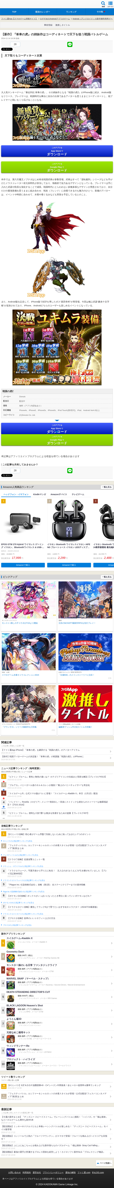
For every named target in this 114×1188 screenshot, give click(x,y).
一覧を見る (107, 487)
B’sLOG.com (98, 1172)
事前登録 (48, 25)
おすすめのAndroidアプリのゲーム (55, 19)
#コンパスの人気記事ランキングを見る (17, 841)
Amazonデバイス (59, 494)
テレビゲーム (78, 494)
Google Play (57, 167)
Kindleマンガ (39, 494)
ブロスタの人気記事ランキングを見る (17, 925)
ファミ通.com (83, 1172)
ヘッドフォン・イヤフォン (16, 494)
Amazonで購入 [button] (23, 565)
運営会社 (37, 1172)
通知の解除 (70, 1172)
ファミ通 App (11, 4)
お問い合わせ (14, 1172)
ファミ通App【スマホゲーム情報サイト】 (19, 19)
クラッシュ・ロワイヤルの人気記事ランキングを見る (23, 866)
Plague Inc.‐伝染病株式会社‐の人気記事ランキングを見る (23, 891)
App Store (57, 151)
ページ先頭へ (105, 1163)
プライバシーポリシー (53, 1172)
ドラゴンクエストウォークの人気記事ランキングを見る (24, 880)
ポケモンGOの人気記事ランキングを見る (18, 903)
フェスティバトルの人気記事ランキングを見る (20, 855)
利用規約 (27, 1172)
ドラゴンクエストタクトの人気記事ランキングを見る (23, 914)
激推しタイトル (62, 25)
